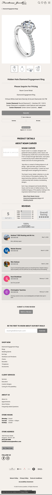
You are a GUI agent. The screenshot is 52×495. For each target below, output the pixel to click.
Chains (4, 359)
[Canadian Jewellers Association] (40, 469)
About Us (4, 399)
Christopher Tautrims (18, 290)
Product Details (26, 138)
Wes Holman (15, 262)
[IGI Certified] (29, 469)
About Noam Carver (26, 143)
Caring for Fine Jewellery (9, 386)
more (40, 107)
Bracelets (4, 361)
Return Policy (14, 478)
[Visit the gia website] (19, 469)
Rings (3, 349)
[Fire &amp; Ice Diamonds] (24, 469)
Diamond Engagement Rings (10, 9)
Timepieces (5, 364)
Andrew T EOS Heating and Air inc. (23, 235)
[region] (26, 39)
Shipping (14, 120)
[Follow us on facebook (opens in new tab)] (3, 458)
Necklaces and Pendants (9, 356)
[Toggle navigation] (49, 2)
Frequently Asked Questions (10, 406)
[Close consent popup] (34, 492)
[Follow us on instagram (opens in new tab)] (8, 458)
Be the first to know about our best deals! (26, 326)
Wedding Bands (28, 200)
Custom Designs (6, 384)
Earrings (4, 354)
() (32, 211)
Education (5, 381)
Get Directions (7, 448)
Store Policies (6, 404)
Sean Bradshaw (16, 277)
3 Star (18, 214)
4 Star (18, 213)
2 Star (18, 216)
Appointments (6, 401)
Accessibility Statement (26, 482)
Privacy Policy (24, 478)
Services (4, 379)
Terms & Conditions (36, 478)
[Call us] (11, 441)
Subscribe (42, 331)
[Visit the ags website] (12, 469)
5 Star (18, 211)
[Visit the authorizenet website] (33, 469)
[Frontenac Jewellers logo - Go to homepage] (14, 2)
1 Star (18, 218)
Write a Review (26, 312)
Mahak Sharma (16, 249)
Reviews (26, 206)
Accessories (5, 366)
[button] (39, 2)
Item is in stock (26, 127)
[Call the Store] (6, 439)
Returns (38, 120)
